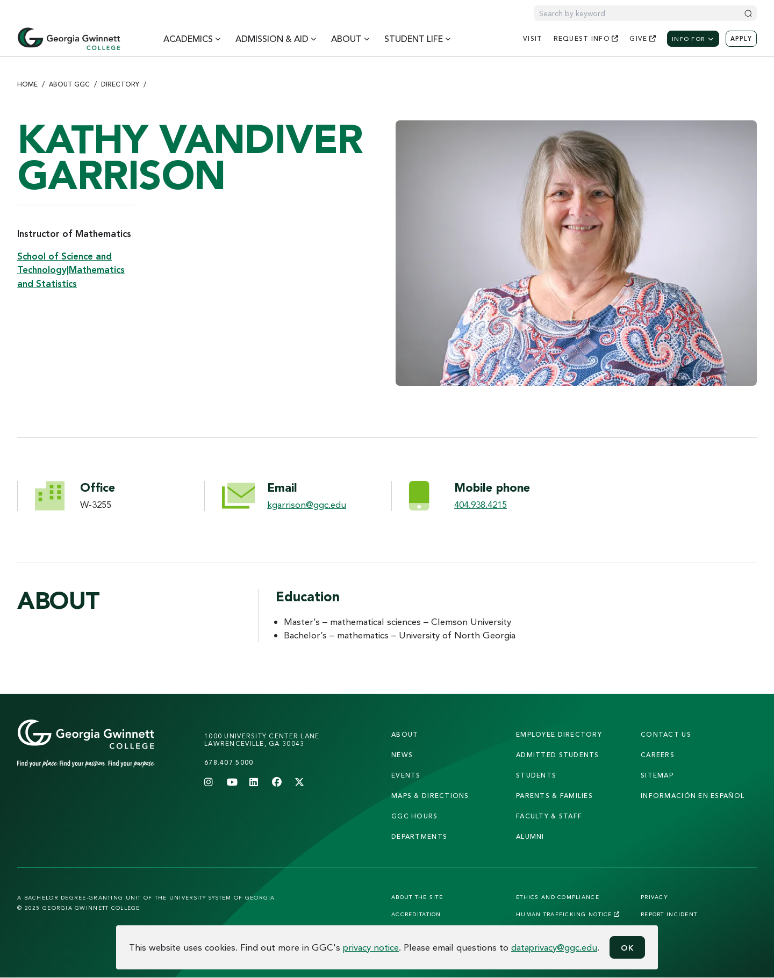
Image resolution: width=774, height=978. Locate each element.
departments (419, 836)
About (404, 734)
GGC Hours (414, 816)
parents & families (554, 796)
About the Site (417, 897)
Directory (120, 84)
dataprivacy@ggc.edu (554, 947)
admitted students (557, 755)
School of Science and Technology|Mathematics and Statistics (71, 269)
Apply (741, 38)
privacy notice (371, 947)
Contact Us (666, 734)
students (536, 775)
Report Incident (669, 914)
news (402, 755)
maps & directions (430, 796)
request (586, 38)
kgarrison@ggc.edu (306, 504)
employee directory (559, 734)
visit (532, 38)
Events (406, 775)
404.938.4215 (480, 504)
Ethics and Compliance (557, 897)
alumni (530, 836)
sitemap (657, 775)
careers (658, 755)
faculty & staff (549, 816)
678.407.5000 (228, 762)
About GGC (69, 84)
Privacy (654, 897)
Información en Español (692, 796)
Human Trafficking (568, 914)
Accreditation (416, 914)
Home (27, 84)
